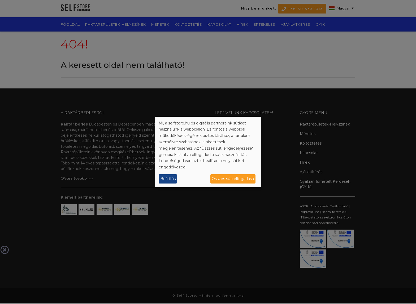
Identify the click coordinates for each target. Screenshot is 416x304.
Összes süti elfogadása (233, 178)
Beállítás (168, 178)
